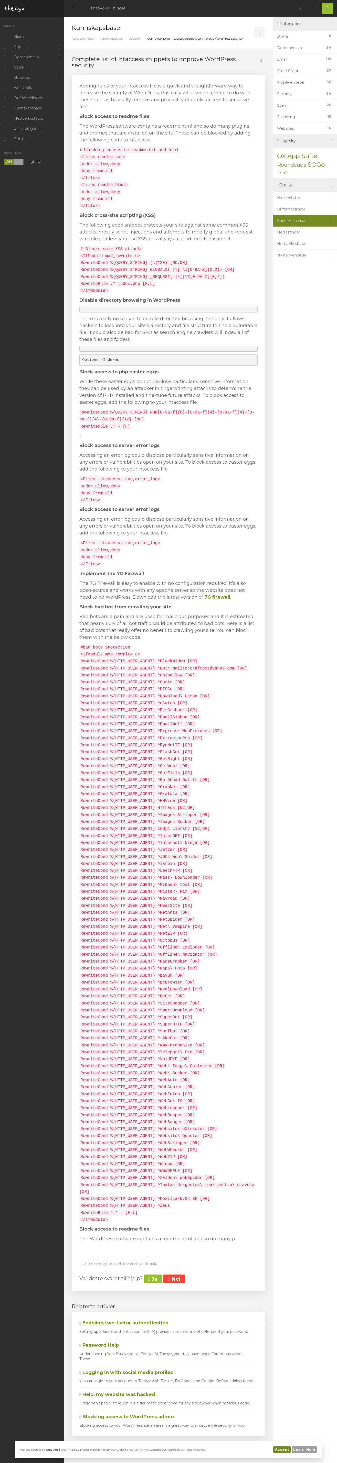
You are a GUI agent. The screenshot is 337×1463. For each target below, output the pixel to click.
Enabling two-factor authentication (123, 1323)
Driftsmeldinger (305, 209)
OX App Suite (297, 156)
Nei (174, 1279)
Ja (153, 1279)
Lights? (22, 162)
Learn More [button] (304, 1449)
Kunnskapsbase (111, 38)
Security (135, 38)
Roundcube (292, 165)
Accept (282, 1449)
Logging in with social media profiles (126, 1372)
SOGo (316, 164)
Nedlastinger (305, 232)
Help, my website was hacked (117, 1394)
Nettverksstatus (305, 244)
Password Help (99, 1345)
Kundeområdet (83, 38)
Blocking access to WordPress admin (126, 1417)
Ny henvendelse (305, 255)
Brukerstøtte (305, 198)
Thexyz (282, 172)
